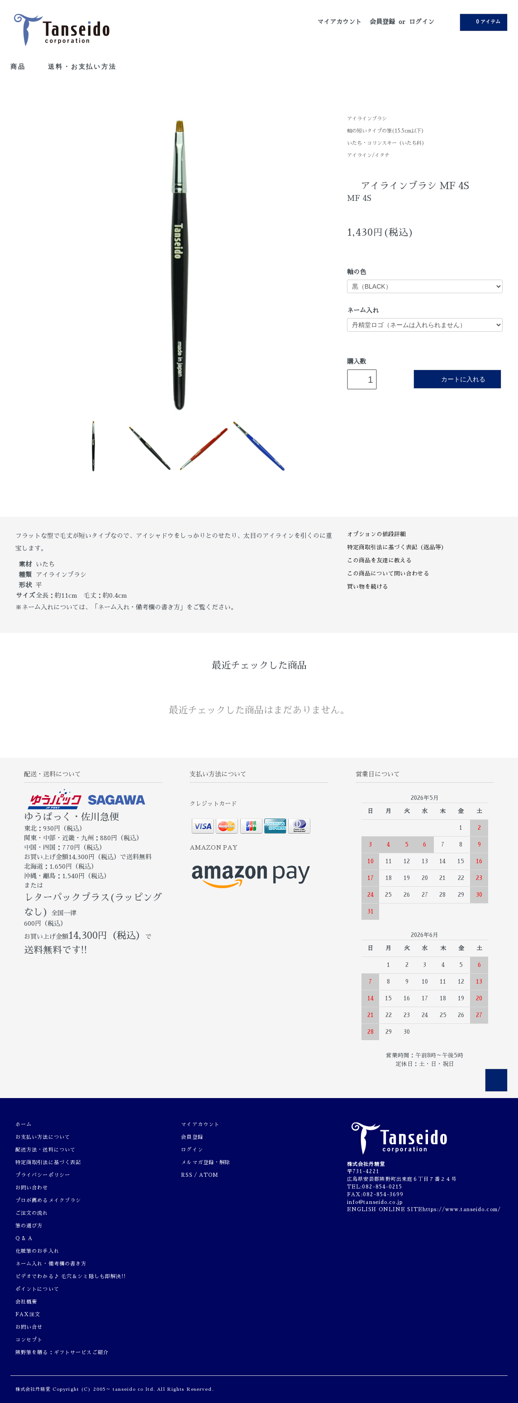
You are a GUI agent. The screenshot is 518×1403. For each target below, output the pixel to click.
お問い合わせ (31, 1187)
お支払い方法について (42, 1137)
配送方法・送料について (45, 1149)
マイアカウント (339, 22)
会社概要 (26, 1301)
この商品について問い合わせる (388, 573)
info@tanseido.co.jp (375, 1202)
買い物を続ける (367, 587)
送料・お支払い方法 (82, 66)
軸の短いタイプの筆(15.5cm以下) (385, 130)
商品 (22, 66)
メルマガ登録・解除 (205, 1162)
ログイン (421, 22)
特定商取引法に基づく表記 (48, 1162)
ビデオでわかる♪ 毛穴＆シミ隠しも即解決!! (70, 1276)
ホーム (23, 1124)
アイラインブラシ (367, 118)
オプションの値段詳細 (376, 534)
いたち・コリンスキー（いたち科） (387, 143)
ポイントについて (37, 1289)
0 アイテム (482, 21)
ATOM (209, 1175)
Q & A (24, 1238)
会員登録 (382, 22)
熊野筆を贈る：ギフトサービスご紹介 (62, 1352)
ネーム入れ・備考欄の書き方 (51, 1263)
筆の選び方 (29, 1225)
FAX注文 (28, 1314)
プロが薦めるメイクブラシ (48, 1200)
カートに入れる (457, 379)
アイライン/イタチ (368, 155)
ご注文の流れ (31, 1213)
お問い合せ (29, 1327)
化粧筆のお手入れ (37, 1251)
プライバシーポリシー (42, 1175)
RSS (186, 1175)
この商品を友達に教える (379, 560)
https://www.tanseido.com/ (462, 1209)
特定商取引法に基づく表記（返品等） (397, 547)
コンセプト (29, 1339)
